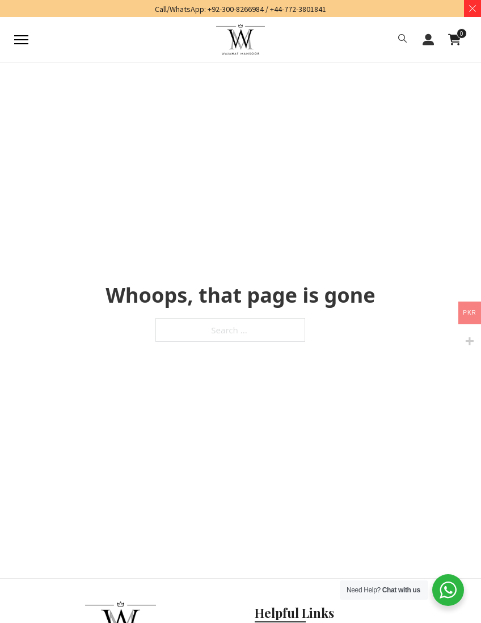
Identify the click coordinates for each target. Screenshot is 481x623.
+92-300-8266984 (236, 9)
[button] (402, 39)
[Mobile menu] (21, 39)
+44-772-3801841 (298, 9)
